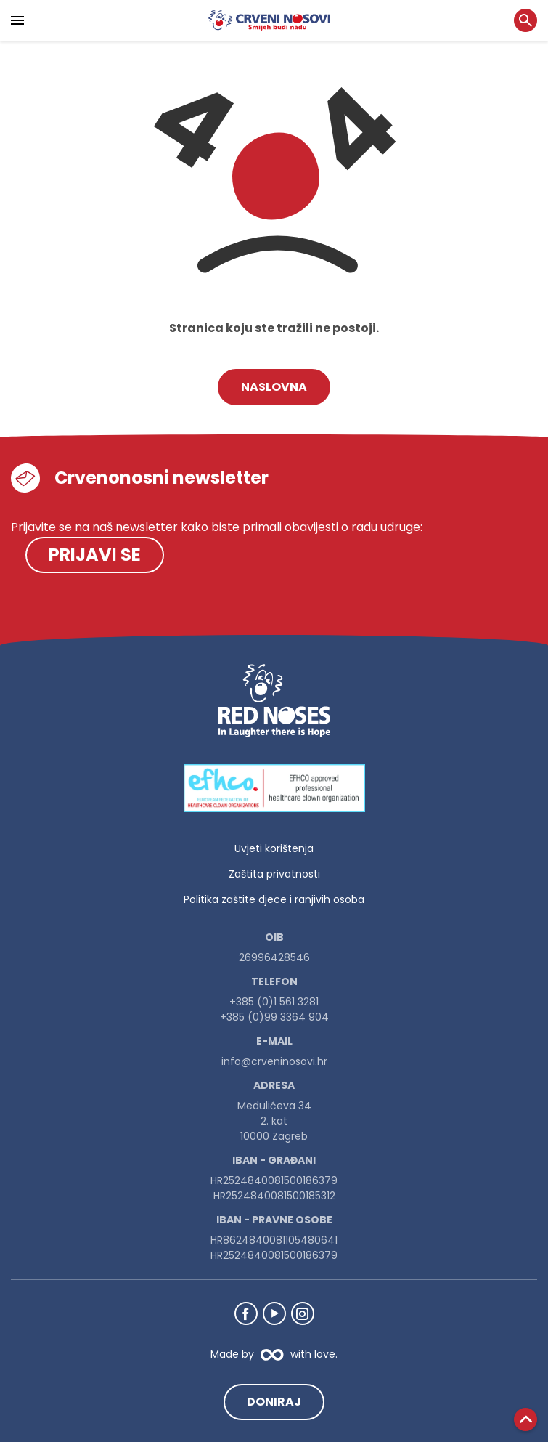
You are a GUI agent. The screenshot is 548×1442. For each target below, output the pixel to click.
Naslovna (274, 386)
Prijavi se (95, 555)
